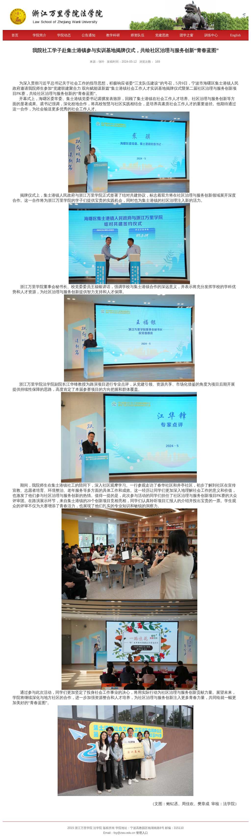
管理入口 (142, 833)
